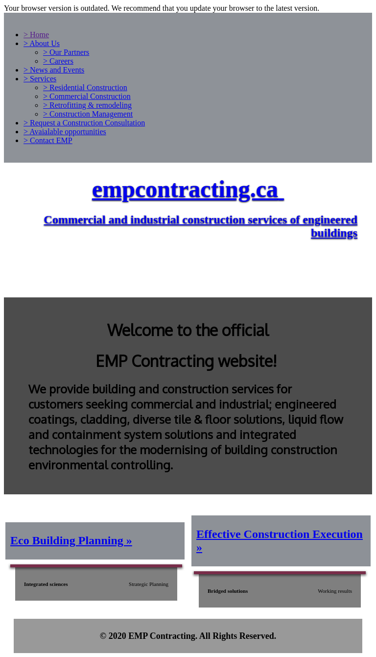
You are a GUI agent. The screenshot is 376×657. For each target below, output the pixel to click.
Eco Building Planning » (71, 540)
